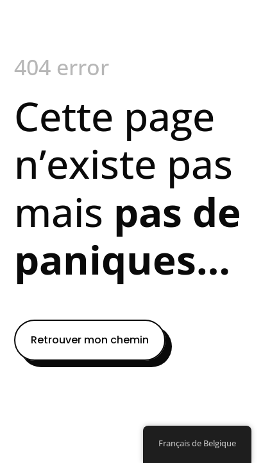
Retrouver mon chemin (90, 339)
